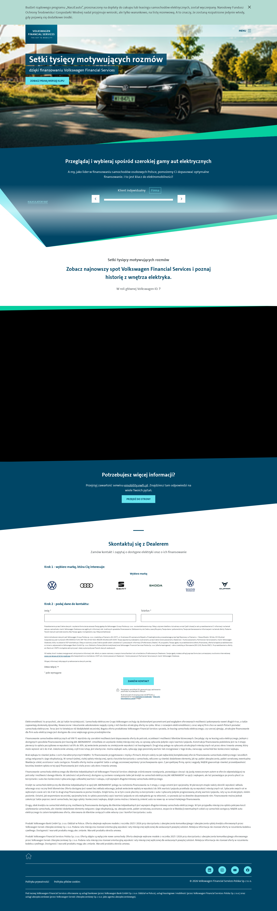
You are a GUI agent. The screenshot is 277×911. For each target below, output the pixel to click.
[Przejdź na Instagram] (222, 870)
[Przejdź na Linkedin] (209, 870)
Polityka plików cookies (67, 881)
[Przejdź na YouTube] (235, 870)
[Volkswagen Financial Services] (41, 34)
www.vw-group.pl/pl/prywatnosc (57, 656)
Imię (47, 611)
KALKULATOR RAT (38, 202)
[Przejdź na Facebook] (248, 870)
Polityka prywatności (144, 696)
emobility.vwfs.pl (136, 485)
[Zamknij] (249, 7)
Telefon (146, 611)
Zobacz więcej (50, 667)
